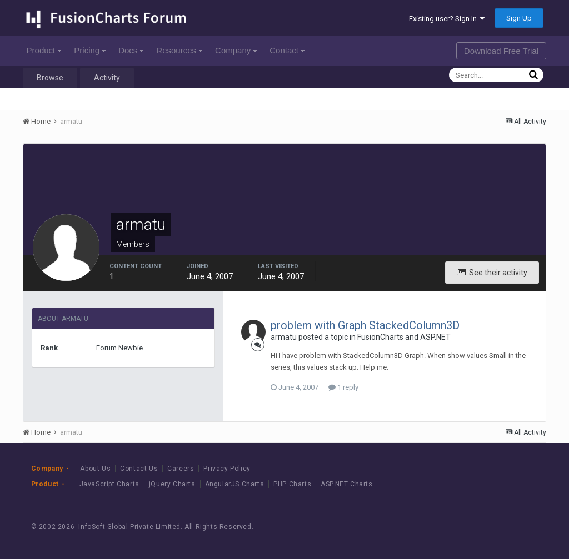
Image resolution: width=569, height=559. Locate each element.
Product (44, 50)
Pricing (90, 50)
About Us (95, 468)
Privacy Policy (226, 468)
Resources (179, 50)
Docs (130, 50)
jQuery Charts (172, 484)
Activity (107, 77)
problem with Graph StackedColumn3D (365, 325)
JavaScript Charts (109, 484)
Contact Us (139, 468)
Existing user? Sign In (447, 18)
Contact (287, 50)
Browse (50, 77)
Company (236, 50)
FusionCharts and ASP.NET (404, 337)
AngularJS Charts (234, 484)
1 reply (343, 387)
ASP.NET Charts (346, 484)
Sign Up (519, 18)
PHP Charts (292, 484)
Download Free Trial (501, 51)
